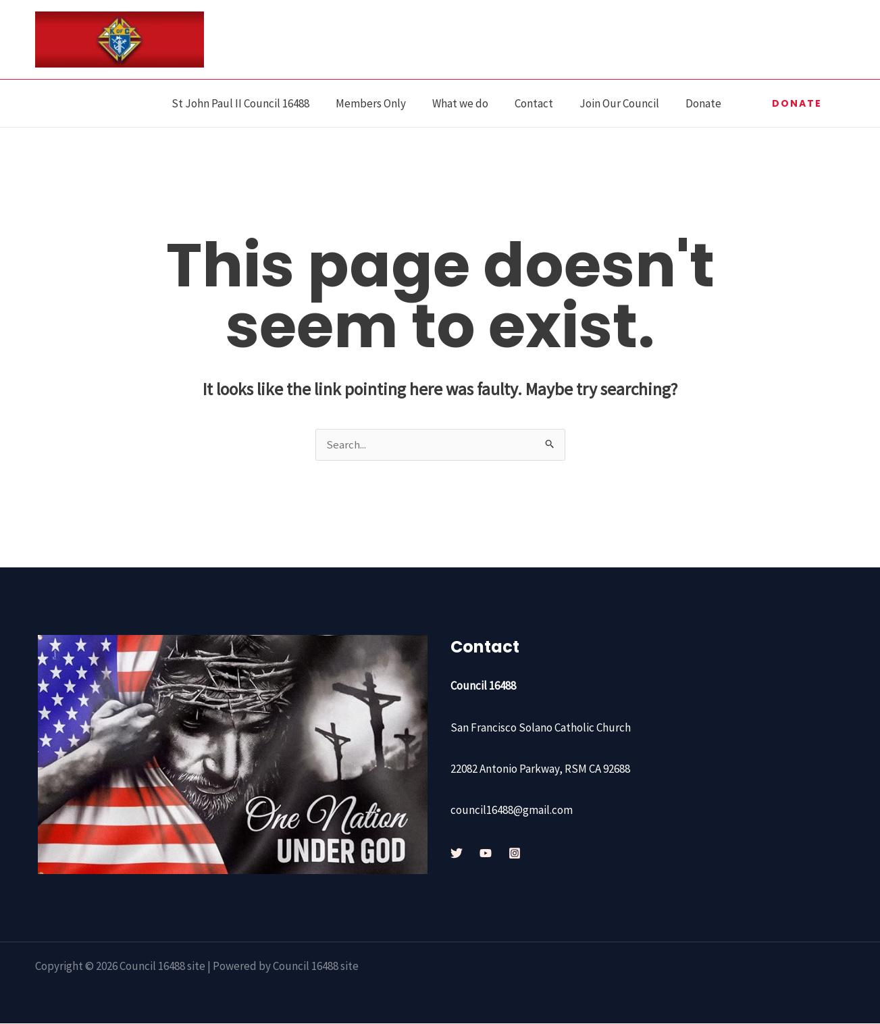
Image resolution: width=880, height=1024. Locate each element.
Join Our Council (625, 103)
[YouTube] (486, 854)
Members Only (386, 103)
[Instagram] (515, 854)
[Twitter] (456, 854)
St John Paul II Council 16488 (259, 103)
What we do (472, 103)
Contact (542, 103)
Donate (705, 103)
